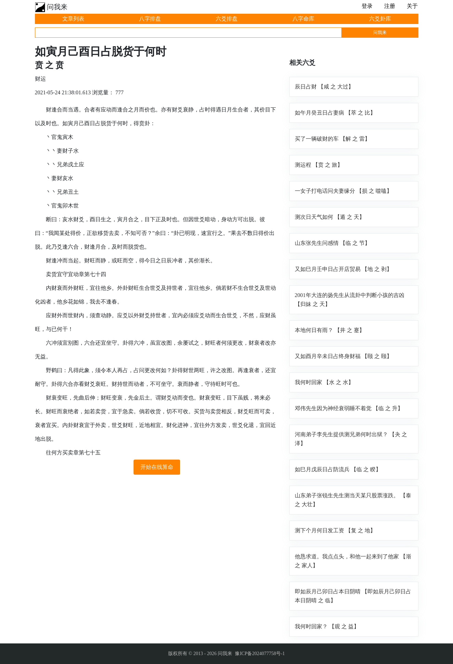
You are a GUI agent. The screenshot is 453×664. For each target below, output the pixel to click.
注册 (389, 6)
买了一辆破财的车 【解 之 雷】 (332, 139)
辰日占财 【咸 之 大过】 (324, 87)
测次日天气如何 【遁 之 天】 (330, 217)
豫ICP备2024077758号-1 (260, 653)
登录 (367, 6)
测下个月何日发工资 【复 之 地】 (335, 530)
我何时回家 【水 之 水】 (324, 382)
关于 (412, 6)
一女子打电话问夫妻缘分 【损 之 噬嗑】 (343, 191)
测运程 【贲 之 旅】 (319, 165)
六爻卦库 (380, 19)
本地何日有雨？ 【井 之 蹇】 (330, 330)
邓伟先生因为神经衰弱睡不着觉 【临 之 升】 (349, 408)
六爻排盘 (227, 19)
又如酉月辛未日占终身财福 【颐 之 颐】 (343, 356)
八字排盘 (150, 19)
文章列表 (73, 19)
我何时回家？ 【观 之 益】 (327, 626)
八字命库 (303, 19)
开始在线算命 (156, 467)
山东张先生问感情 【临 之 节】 (332, 243)
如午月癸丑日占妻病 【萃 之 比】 (335, 113)
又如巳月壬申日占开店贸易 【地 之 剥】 (343, 269)
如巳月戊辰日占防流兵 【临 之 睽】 (338, 469)
